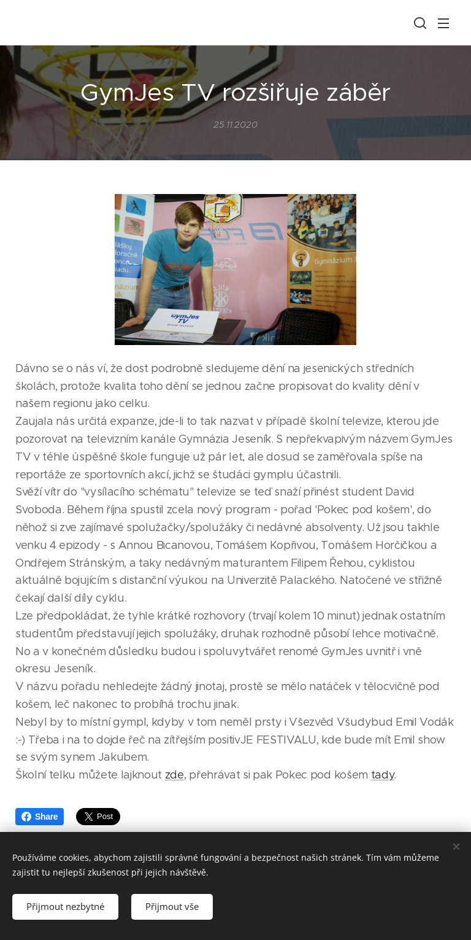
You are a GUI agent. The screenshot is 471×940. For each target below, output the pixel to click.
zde (174, 775)
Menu (443, 23)
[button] (419, 22)
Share (39, 817)
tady (382, 775)
